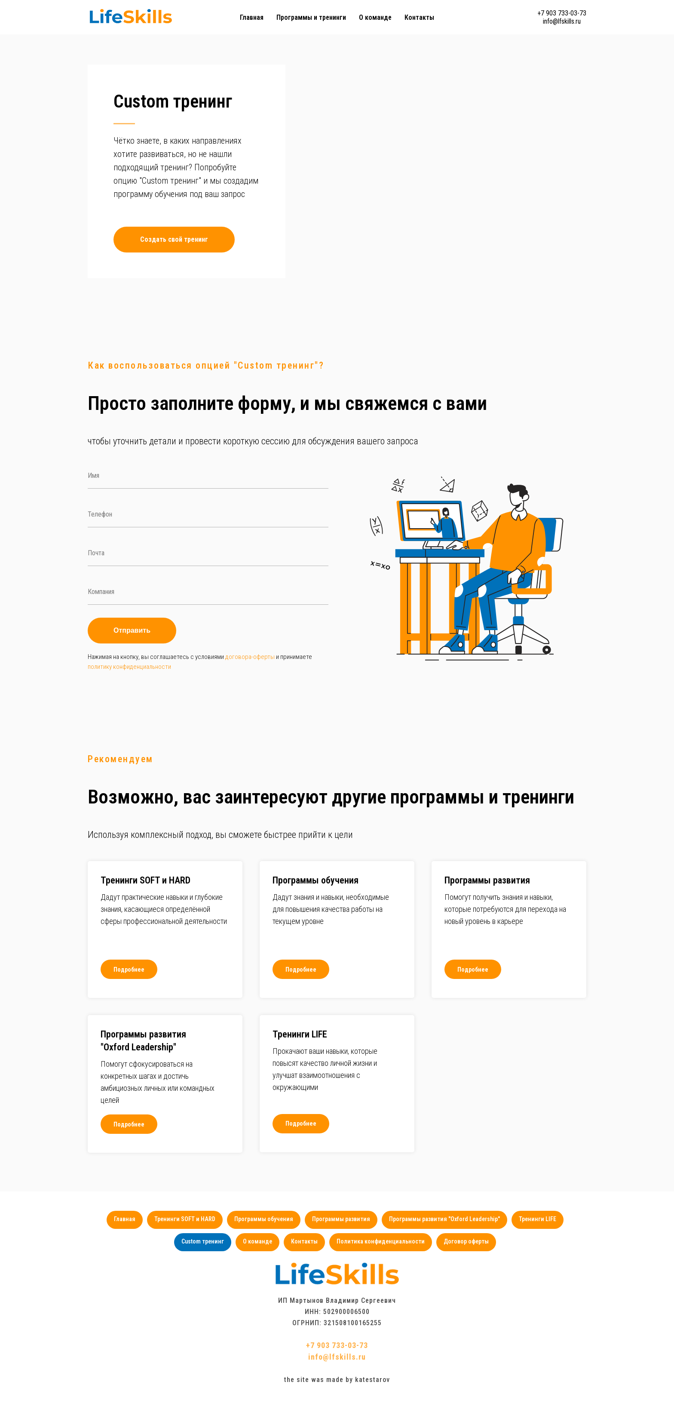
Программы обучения (262, 1247)
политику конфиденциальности (129, 694)
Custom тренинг (199, 1271)
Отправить (131, 657)
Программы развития (342, 1247)
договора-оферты (250, 684)
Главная (251, 17)
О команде (375, 17)
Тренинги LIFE (542, 1247)
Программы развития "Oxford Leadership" (447, 1247)
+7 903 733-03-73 (561, 13)
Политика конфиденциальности (382, 1271)
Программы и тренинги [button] (311, 17)
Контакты (419, 17)
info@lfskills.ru (562, 21)
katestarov (372, 1410)
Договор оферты (469, 1271)
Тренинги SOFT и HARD (182, 1247)
